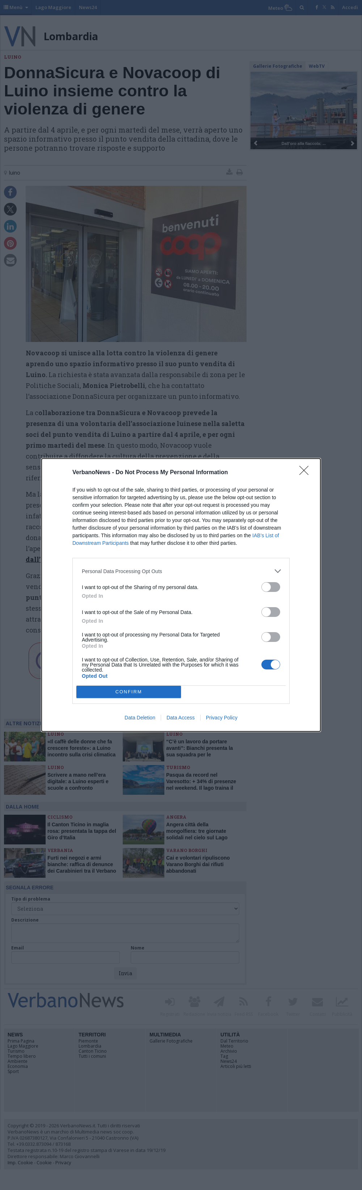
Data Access (181, 718)
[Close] (306, 473)
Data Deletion (140, 718)
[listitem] (181, 571)
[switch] (270, 587)
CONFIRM (128, 692)
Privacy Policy (221, 718)
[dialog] (181, 595)
